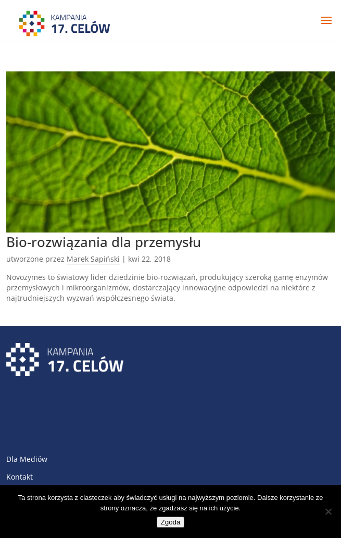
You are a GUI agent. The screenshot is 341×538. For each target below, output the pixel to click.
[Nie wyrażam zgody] (328, 511)
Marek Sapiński (93, 259)
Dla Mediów (26, 459)
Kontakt (19, 477)
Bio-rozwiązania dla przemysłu (103, 242)
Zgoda (171, 522)
